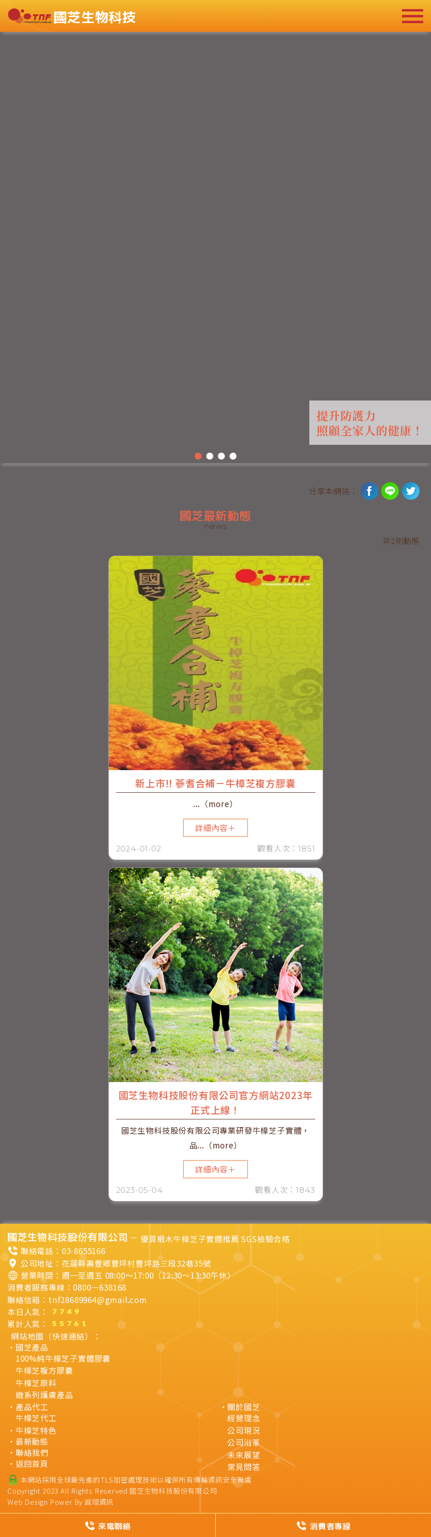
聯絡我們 (32, 1452)
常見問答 (243, 1466)
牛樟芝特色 (36, 1430)
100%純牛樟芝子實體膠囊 (63, 1358)
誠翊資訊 (98, 1502)
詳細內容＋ (215, 827)
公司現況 (243, 1430)
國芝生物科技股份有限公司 (173, 1490)
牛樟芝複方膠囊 (44, 1370)
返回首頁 (32, 1463)
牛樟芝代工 (36, 1417)
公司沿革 (243, 1442)
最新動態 (32, 1441)
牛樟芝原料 (36, 1382)
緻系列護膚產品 (44, 1394)
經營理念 (243, 1417)
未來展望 (243, 1454)
